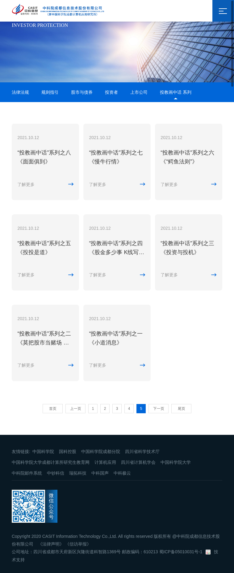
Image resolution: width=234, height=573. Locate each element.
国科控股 (67, 451)
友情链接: (21, 451)
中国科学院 (43, 451)
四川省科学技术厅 (142, 451)
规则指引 (50, 92)
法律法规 (20, 92)
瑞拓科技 (77, 473)
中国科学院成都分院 (100, 451)
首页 (52, 408)
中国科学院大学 (176, 462)
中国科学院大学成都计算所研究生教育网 (51, 462)
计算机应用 (105, 462)
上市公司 (139, 92)
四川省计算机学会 (138, 462)
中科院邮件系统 (27, 473)
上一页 (75, 408)
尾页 (181, 408)
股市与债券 (82, 92)
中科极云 (122, 473)
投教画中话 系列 (175, 92)
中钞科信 (55, 473)
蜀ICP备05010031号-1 (181, 551)
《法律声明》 (51, 544)
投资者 (111, 92)
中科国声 (100, 473)
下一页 (158, 408)
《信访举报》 (78, 544)
